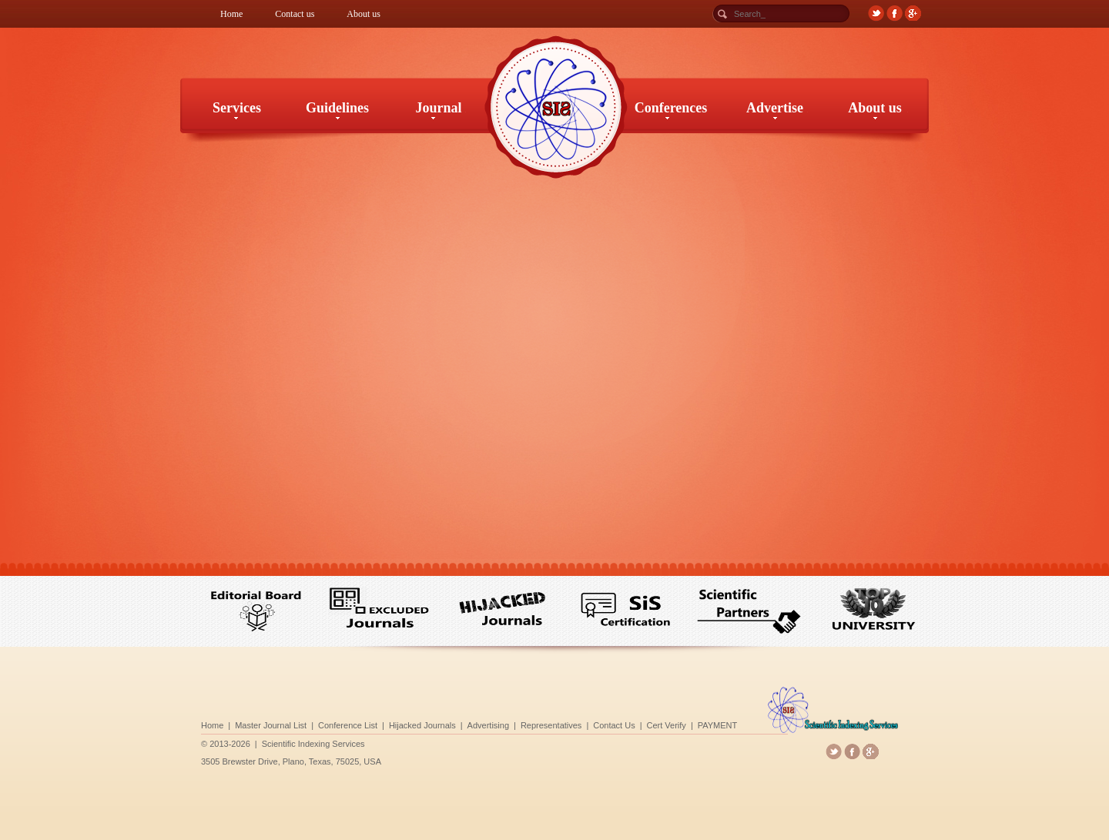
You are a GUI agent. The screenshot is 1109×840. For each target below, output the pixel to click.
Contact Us (606, 724)
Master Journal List (307, 724)
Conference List (374, 724)
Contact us (294, 13)
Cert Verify (652, 724)
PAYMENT (696, 724)
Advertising (496, 724)
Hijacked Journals (439, 724)
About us (363, 13)
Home (231, 13)
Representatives (551, 724)
